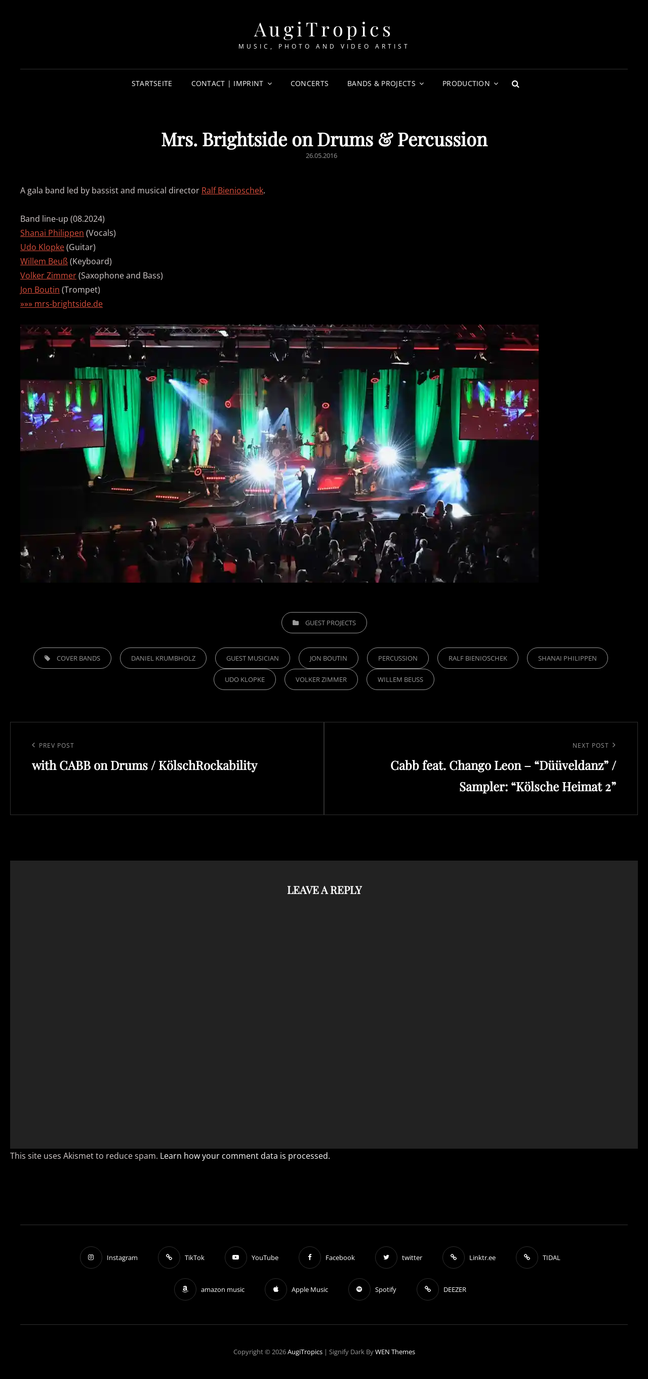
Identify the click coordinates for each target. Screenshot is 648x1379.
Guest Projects (330, 622)
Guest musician (252, 658)
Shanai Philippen (52, 232)
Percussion (398, 658)
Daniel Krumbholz (163, 658)
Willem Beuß (44, 261)
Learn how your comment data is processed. (245, 1155)
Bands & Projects (381, 83)
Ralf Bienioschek (232, 190)
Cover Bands (78, 658)
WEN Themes (395, 1351)
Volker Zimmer (48, 275)
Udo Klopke (42, 247)
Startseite (152, 83)
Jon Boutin (40, 289)
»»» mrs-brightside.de (61, 303)
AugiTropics (324, 29)
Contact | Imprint (227, 83)
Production (466, 83)
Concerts (310, 83)
